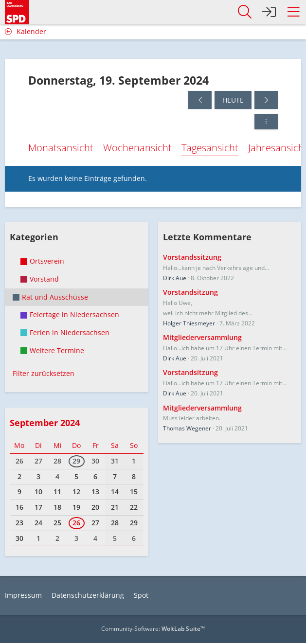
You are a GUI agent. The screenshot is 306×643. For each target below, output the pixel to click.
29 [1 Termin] (76, 460)
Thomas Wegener (187, 428)
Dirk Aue (174, 278)
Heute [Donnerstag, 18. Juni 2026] (233, 100)
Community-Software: (153, 629)
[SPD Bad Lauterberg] (17, 10)
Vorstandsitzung (190, 292)
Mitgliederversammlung (202, 337)
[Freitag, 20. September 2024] (266, 100)
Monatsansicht (60, 147)
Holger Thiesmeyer (189, 323)
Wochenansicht (137, 147)
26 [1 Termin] (76, 522)
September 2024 (45, 423)
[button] (293, 12)
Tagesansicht (209, 147)
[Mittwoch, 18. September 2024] (200, 100)
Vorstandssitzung (192, 257)
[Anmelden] (269, 12)
